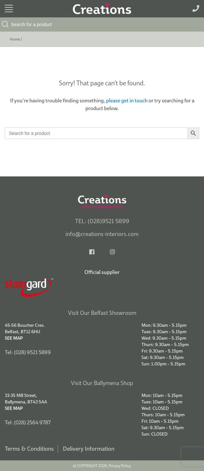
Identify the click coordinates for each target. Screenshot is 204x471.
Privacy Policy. (120, 465)
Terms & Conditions (29, 449)
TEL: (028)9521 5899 (102, 221)
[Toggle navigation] (9, 8)
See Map (14, 338)
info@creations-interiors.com (102, 234)
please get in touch (127, 100)
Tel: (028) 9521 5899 (28, 352)
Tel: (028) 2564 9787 (28, 422)
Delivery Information (88, 449)
